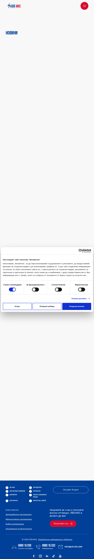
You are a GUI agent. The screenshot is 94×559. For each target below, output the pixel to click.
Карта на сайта (39, 489)
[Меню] (84, 6)
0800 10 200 (24, 534)
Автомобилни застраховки (19, 503)
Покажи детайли (79, 298)
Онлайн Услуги (70, 478)
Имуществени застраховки (19, 508)
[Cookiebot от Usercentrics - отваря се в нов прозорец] (80, 251)
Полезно (37, 479)
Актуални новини (17, 479)
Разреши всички (76, 306)
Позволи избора (47, 306)
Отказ (17, 306)
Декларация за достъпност (19, 517)
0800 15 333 (48, 534)
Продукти (37, 476)
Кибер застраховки (15, 512)
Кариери (13, 483)
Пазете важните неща (40, 484)
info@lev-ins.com (73, 535)
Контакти (14, 489)
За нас (12, 476)
